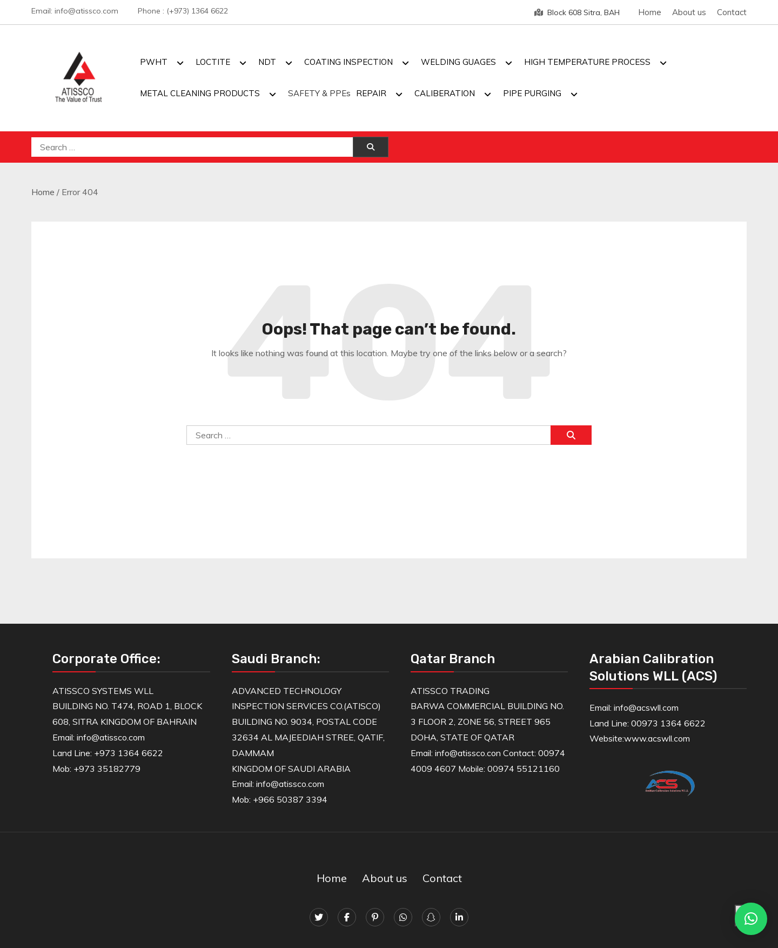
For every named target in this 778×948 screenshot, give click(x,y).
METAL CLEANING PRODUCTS (200, 93)
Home (649, 12)
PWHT (153, 62)
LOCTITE (213, 62)
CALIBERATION (444, 93)
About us (689, 12)
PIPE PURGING (532, 93)
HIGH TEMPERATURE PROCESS (587, 62)
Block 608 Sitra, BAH (577, 12)
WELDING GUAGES (458, 62)
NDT (267, 62)
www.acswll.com (657, 738)
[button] (751, 919)
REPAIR (371, 93)
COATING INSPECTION (348, 62)
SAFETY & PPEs (319, 93)
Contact (732, 12)
